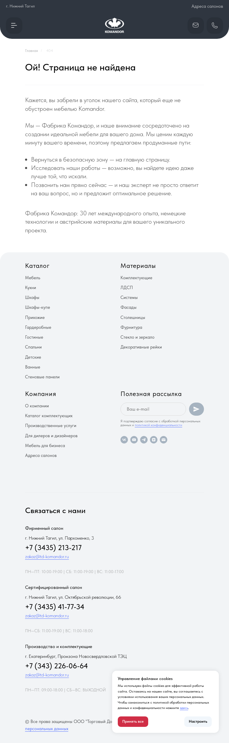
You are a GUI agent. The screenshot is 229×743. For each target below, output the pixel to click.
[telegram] (144, 439)
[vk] (124, 439)
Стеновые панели (42, 377)
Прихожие (35, 317)
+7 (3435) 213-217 (53, 547)
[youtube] (134, 439)
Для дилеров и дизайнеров (51, 435)
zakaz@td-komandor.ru (47, 556)
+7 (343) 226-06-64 (56, 665)
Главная (31, 50)
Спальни (33, 347)
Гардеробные (38, 327)
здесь (184, 708)
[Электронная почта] (163, 439)
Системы (129, 297)
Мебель (32, 277)
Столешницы (132, 317)
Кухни (30, 287)
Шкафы (32, 297)
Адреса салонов (207, 6)
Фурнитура (131, 327)
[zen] (153, 439)
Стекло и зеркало (137, 337)
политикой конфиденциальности (158, 425)
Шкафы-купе (37, 307)
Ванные (32, 367)
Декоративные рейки (141, 347)
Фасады (128, 307)
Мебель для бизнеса (45, 445)
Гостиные (34, 337)
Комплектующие (136, 277)
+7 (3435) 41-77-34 (54, 606)
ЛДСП (126, 287)
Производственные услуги (50, 425)
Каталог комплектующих (48, 415)
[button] (14, 25)
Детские (33, 357)
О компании (37, 406)
